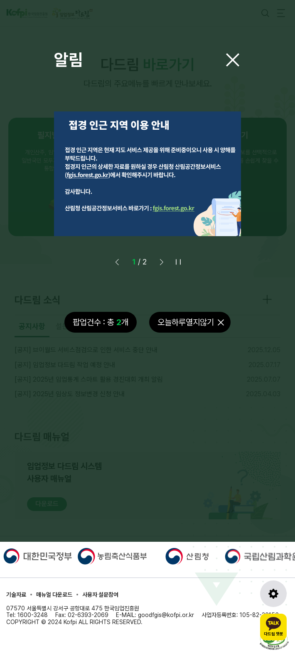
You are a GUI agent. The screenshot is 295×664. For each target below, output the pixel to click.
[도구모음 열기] (273, 593)
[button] (161, 262)
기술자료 (16, 594)
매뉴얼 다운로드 (54, 594)
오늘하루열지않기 (185, 322)
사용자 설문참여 (100, 594)
